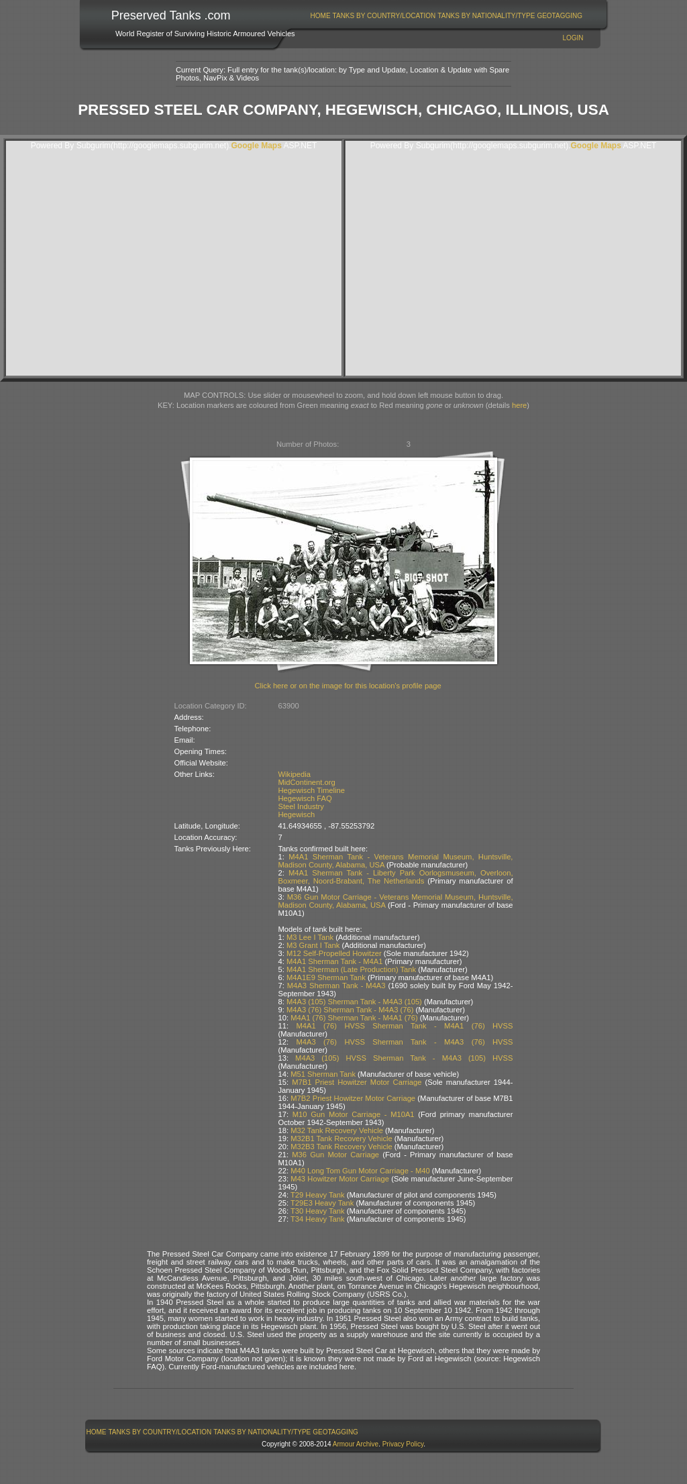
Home (321, 15)
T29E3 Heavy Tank (322, 1203)
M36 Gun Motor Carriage (335, 1155)
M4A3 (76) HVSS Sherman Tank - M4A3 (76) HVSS (404, 1042)
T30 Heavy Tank (317, 1211)
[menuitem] (320, 16)
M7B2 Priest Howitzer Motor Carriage (352, 1098)
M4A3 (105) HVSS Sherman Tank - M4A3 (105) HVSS (404, 1058)
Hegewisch (296, 814)
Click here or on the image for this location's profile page (348, 686)
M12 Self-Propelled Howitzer (334, 953)
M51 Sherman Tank (323, 1074)
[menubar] (446, 16)
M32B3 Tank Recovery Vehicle (341, 1147)
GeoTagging (559, 15)
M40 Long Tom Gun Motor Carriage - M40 (359, 1171)
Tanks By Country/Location (384, 15)
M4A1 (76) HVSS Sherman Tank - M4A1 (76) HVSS (404, 1026)
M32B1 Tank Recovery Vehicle (341, 1138)
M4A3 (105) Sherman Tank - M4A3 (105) (354, 1002)
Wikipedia (294, 774)
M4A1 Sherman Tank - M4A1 (334, 961)
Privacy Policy (403, 1444)
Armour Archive (355, 1444)
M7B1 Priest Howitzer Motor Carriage (356, 1082)
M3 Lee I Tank (309, 937)
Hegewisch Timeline (312, 790)
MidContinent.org (306, 782)
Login (572, 38)
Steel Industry (301, 806)
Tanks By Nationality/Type (486, 15)
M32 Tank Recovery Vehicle (336, 1130)
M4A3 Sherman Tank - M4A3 (336, 986)
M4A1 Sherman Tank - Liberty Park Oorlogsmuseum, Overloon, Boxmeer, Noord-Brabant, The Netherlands (395, 877)
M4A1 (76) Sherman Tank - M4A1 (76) (353, 1018)
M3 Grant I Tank (312, 945)
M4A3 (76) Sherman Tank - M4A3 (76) (349, 1010)
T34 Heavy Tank (317, 1219)
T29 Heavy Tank (317, 1195)
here (519, 405)
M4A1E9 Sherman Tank (326, 977)
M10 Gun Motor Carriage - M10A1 (354, 1114)
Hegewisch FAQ (305, 798)
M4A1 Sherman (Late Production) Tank (351, 969)
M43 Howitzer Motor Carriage (339, 1179)
